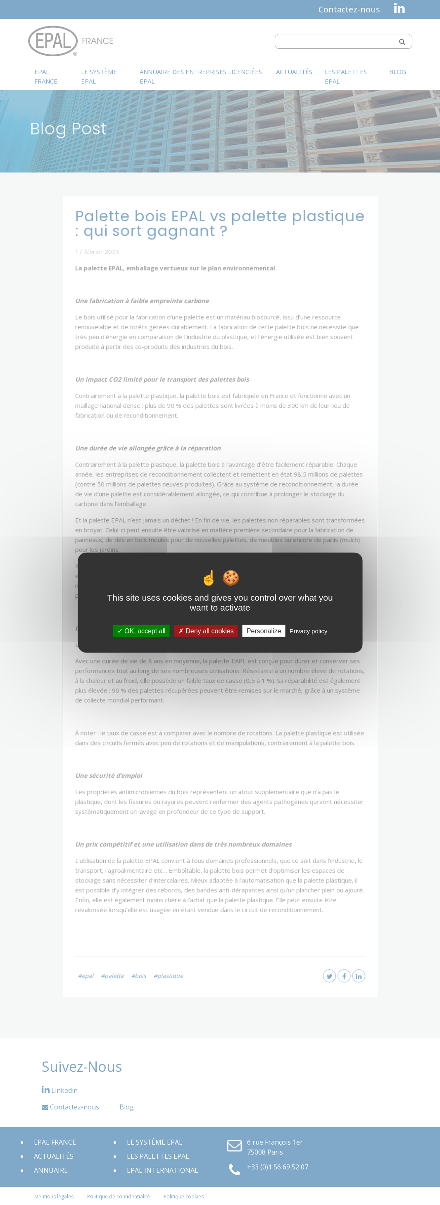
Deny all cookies (206, 631)
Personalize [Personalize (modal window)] (264, 631)
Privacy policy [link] (309, 631)
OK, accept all (141, 631)
